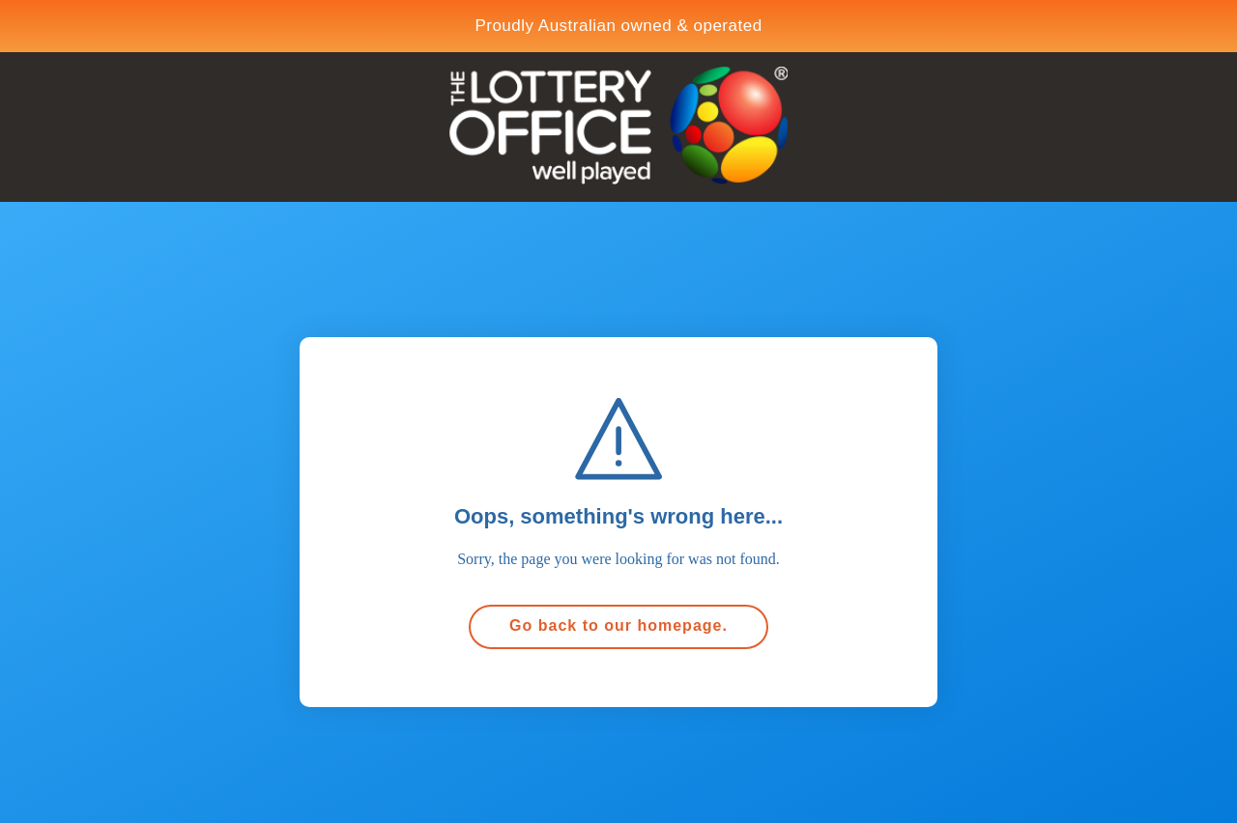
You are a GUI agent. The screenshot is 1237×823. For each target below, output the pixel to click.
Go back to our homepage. (618, 625)
